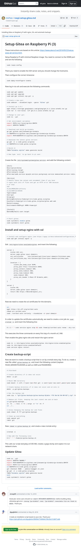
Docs (47, 539)
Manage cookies (62, 539)
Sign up (73, 3)
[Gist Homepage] (10, 3)
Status (34, 539)
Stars (31, 26)
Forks (42, 26)
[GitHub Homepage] (34, 544)
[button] (64, 25)
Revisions (17, 26)
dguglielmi (14, 512)
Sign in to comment (69, 529)
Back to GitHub (52, 4)
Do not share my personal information (40, 541)
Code (6, 26)
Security (28, 539)
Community (40, 539)
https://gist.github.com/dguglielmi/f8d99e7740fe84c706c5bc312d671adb (34, 519)
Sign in (64, 3)
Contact (53, 539)
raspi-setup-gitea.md (25, 18)
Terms (16, 539)
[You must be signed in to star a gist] (64, 17)
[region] (40, 261)
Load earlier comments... (43, 488)
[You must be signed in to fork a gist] (74, 17)
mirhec (9, 18)
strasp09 (13, 494)
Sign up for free (10, 529)
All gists (43, 4)
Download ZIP (74, 26)
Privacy (22, 539)
